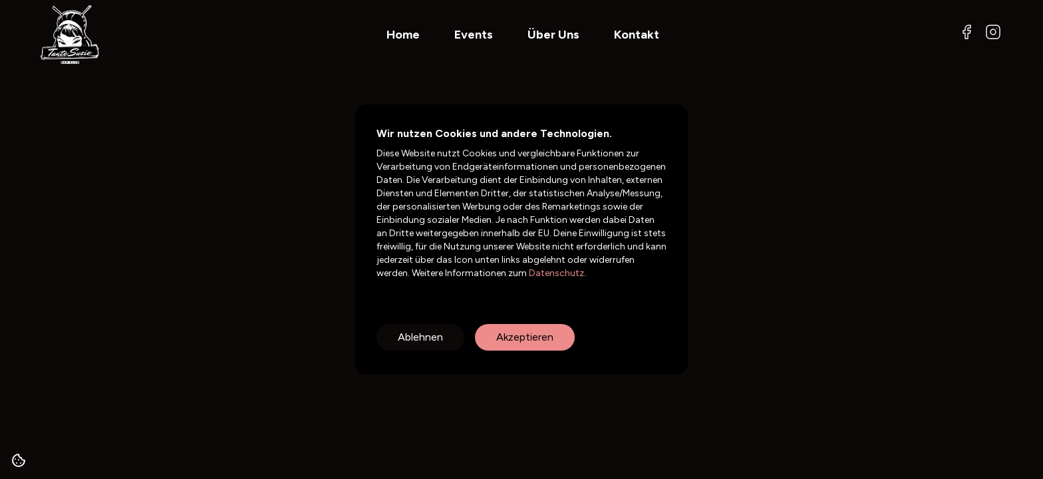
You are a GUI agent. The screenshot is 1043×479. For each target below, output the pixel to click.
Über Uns (553, 34)
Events (473, 34)
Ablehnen (420, 337)
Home (403, 34)
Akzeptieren (524, 337)
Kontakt (636, 34)
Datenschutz (555, 273)
